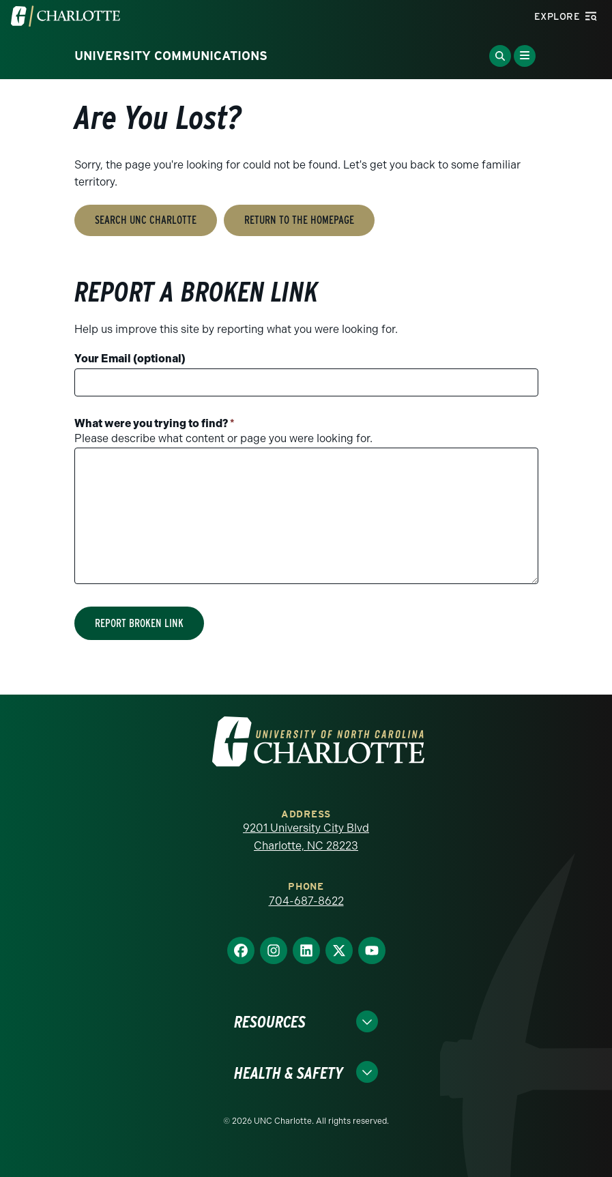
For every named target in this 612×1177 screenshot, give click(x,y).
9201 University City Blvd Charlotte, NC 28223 (306, 837)
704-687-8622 (306, 901)
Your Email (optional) (130, 358)
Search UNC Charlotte (145, 220)
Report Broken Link (139, 623)
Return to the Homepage (299, 220)
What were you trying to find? (154, 423)
